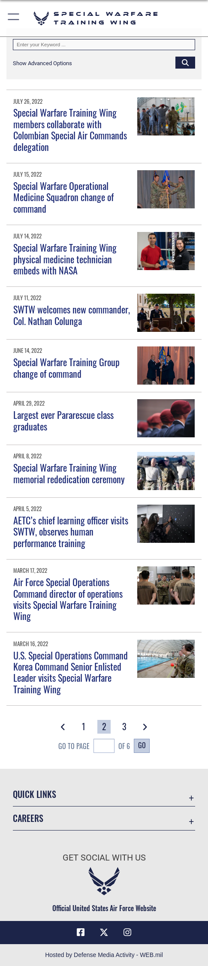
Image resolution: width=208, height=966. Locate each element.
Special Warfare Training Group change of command (66, 367)
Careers (28, 818)
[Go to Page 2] (104, 727)
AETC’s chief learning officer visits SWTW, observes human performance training (70, 531)
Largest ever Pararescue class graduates (63, 420)
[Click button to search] (185, 62)
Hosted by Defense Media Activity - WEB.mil (104, 954)
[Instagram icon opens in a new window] (127, 932)
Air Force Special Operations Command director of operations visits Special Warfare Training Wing (68, 599)
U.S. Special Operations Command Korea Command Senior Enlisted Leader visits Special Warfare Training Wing (70, 672)
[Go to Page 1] (83, 727)
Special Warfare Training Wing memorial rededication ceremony (69, 472)
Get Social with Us (104, 858)
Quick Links (34, 794)
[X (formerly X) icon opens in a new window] (104, 932)
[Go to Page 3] (124, 727)
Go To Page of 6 (94, 747)
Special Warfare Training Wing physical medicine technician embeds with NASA (65, 259)
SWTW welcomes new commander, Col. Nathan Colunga (71, 314)
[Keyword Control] (104, 44)
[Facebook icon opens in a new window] (80, 932)
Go (142, 745)
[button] (14, 18)
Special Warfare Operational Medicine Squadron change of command (63, 197)
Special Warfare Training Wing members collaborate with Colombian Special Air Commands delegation (70, 129)
